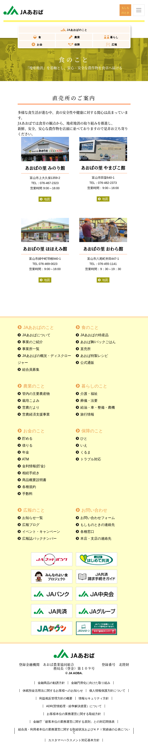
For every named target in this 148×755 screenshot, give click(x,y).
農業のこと (34, 386)
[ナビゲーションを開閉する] (139, 10)
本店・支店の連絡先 (95, 538)
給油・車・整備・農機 (97, 407)
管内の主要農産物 (36, 393)
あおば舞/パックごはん (98, 342)
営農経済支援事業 (36, 414)
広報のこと (34, 510)
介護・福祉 (89, 393)
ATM (25, 459)
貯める (27, 438)
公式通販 (87, 362)
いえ (83, 445)
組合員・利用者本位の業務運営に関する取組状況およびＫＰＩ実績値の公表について (74, 731)
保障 (76, 44)
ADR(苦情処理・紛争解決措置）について (74, 706)
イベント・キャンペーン (41, 531)
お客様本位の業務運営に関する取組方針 (74, 714)
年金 (25, 452)
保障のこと (92, 430)
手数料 (27, 494)
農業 (76, 37)
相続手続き (30, 473)
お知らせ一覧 (32, 518)
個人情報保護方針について (107, 690)
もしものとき (125, 10)
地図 (47, 199)
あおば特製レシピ (94, 356)
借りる (27, 445)
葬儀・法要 (89, 400)
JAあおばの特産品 (94, 335)
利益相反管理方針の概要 (55, 698)
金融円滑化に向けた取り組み (90, 683)
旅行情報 (87, 414)
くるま (85, 452)
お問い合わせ (94, 510)
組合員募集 (30, 369)
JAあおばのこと (38, 327)
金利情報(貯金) (33, 466)
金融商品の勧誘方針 (51, 683)
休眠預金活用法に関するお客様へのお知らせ (53, 690)
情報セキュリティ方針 (94, 698)
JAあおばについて (36, 335)
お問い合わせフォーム (97, 518)
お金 (39, 44)
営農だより (30, 407)
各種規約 (29, 487)
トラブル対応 (90, 459)
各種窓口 (87, 531)
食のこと (90, 327)
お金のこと (34, 430)
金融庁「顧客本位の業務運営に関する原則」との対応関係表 (74, 721)
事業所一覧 (30, 349)
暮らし (113, 37)
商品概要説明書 (34, 480)
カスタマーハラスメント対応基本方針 (74, 740)
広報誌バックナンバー (39, 538)
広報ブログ (30, 525)
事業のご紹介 (32, 342)
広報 (114, 44)
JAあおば (76, 29)
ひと (83, 438)
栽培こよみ (30, 400)
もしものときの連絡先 (97, 525)
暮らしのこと (94, 386)
